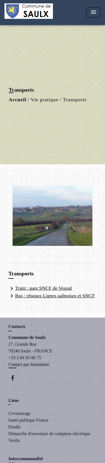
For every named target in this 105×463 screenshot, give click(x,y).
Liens (13, 400)
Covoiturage (19, 413)
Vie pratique (44, 99)
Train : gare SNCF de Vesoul (40, 288)
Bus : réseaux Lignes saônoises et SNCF (51, 296)
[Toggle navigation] (94, 12)
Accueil (17, 99)
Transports (75, 99)
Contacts (16, 326)
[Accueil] (28, 12)
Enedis (14, 426)
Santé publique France (28, 420)
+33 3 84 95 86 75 (24, 357)
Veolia (14, 440)
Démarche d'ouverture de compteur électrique (49, 433)
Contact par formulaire (28, 364)
